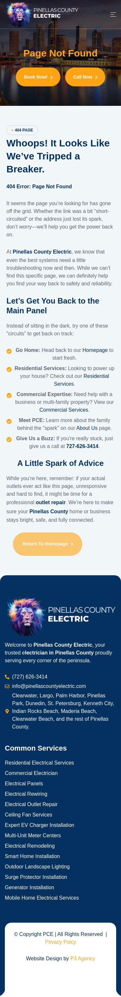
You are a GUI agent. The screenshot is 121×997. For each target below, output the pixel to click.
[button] (38, 77)
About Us (86, 428)
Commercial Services (63, 410)
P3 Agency (82, 958)
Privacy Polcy (60, 942)
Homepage (96, 350)
